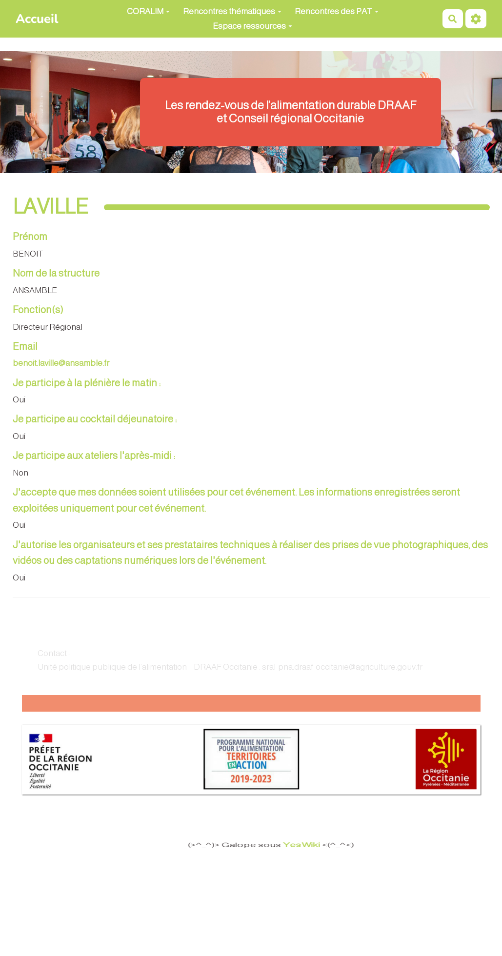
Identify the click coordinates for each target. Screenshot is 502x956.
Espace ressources (252, 26)
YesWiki (300, 845)
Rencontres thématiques (232, 11)
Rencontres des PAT (337, 11)
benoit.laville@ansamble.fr (61, 363)
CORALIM (148, 11)
